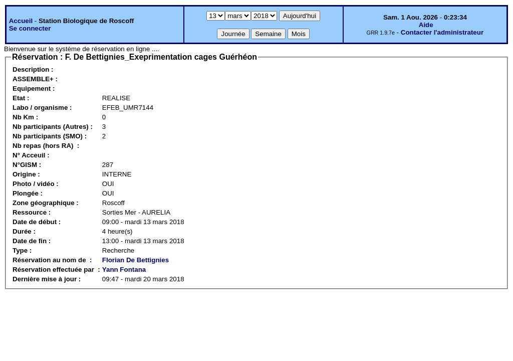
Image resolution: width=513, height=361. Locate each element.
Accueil (21, 21)
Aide (426, 25)
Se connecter (30, 28)
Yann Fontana (124, 269)
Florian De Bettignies (135, 260)
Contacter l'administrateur (442, 32)
